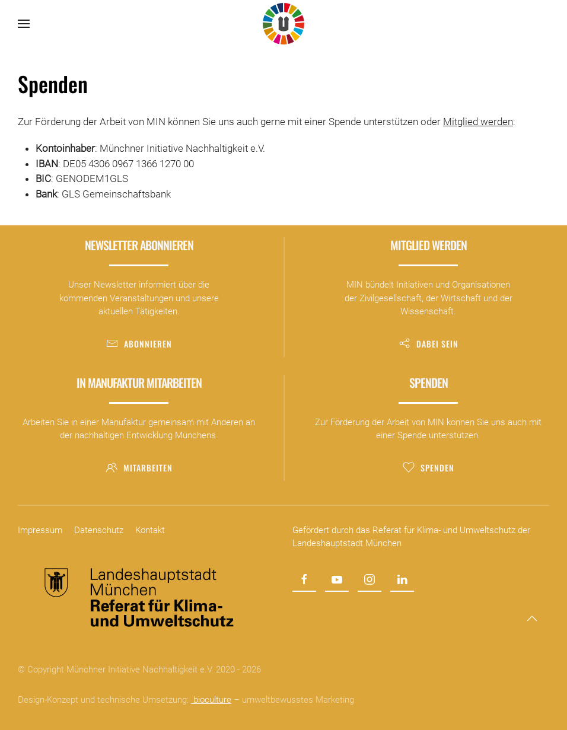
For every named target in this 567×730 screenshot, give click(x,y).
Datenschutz (98, 530)
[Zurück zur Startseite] (283, 23)
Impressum (40, 530)
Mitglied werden (478, 121)
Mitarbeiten (139, 467)
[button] (24, 23)
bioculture (211, 699)
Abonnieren (139, 343)
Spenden (428, 467)
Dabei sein (428, 343)
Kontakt (150, 530)
